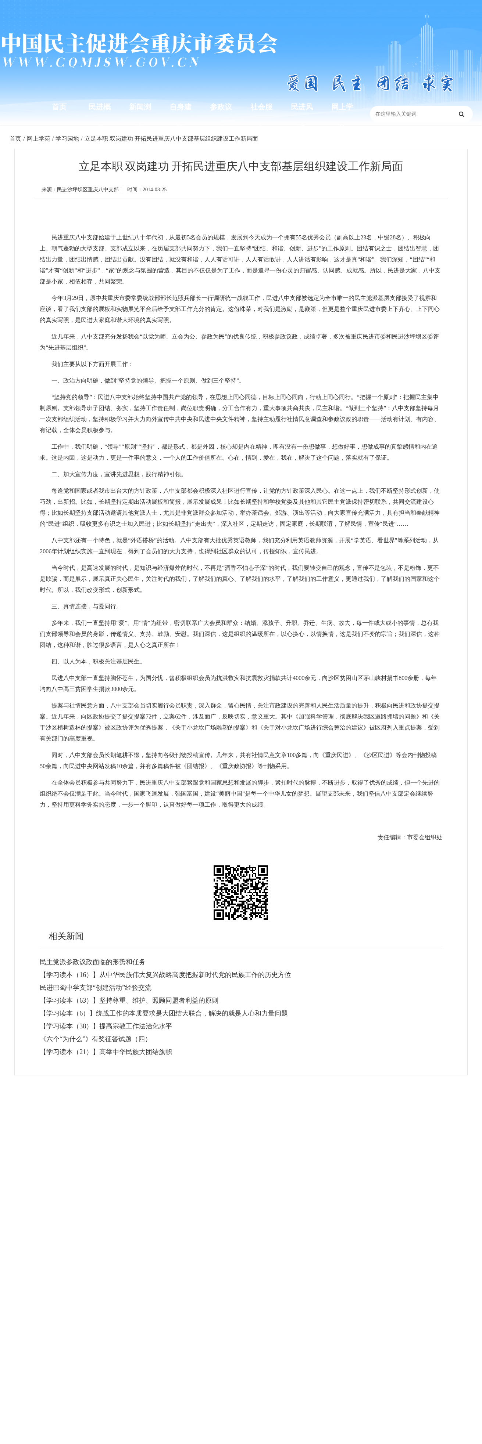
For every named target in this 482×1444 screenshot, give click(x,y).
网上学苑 (342, 117)
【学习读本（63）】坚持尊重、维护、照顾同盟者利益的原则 (129, 1000)
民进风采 (302, 117)
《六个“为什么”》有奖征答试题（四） (95, 1039)
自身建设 (180, 117)
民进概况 (100, 117)
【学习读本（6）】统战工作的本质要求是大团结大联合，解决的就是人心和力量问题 (164, 1013)
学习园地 (67, 138)
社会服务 (261, 117)
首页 (59, 106)
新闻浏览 (140, 117)
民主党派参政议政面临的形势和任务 (93, 962)
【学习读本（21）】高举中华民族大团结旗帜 (106, 1052)
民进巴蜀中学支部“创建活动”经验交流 (95, 987)
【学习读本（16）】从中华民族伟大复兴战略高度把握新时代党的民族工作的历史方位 (165, 974)
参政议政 (221, 117)
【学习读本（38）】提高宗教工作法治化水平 (106, 1026)
